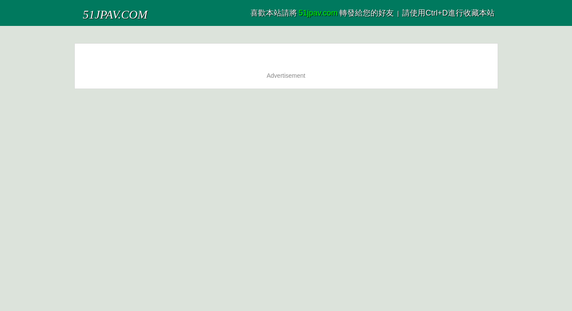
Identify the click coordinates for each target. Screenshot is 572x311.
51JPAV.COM (103, 10)
